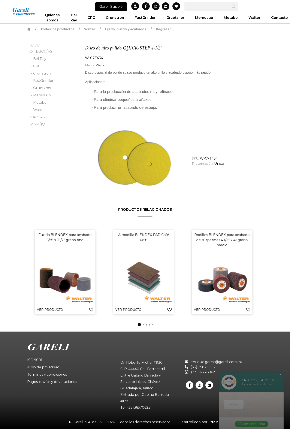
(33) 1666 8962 (200, 372)
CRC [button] (91, 18)
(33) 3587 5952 (200, 367)
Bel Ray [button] (73, 17)
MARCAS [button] (37, 117)
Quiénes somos (52, 17)
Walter (89, 29)
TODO (34, 45)
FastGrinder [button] (145, 18)
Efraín (213, 422)
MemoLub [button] (204, 18)
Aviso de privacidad (43, 367)
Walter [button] (254, 18)
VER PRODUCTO (50, 310)
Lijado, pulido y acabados (125, 29)
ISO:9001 (34, 360)
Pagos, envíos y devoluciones (52, 382)
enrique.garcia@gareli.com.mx (214, 362)
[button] (134, 156)
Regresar (163, 29)
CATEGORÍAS (40, 51)
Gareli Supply (111, 6)
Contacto (279, 18)
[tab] (139, 324)
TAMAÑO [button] (37, 124)
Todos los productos (57, 29)
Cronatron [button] (115, 18)
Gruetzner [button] (175, 18)
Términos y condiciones (47, 374)
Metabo (231, 18)
